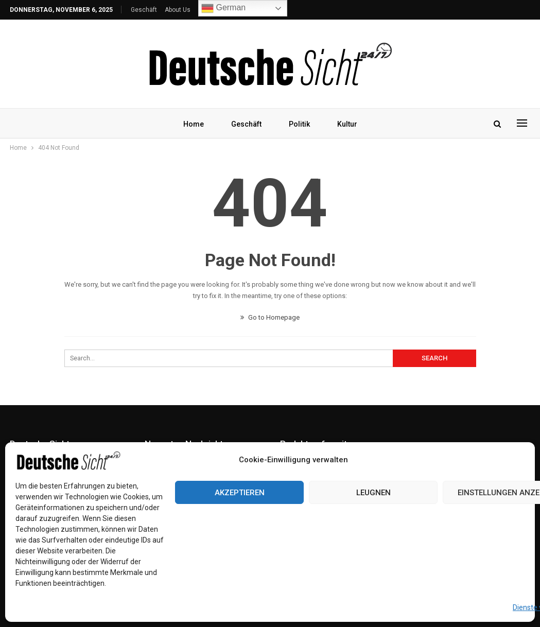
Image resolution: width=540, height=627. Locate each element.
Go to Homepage (270, 317)
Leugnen (373, 492)
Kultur (347, 124)
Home (193, 124)
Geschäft (144, 9)
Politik (299, 124)
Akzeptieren (240, 492)
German (223, 8)
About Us (177, 9)
